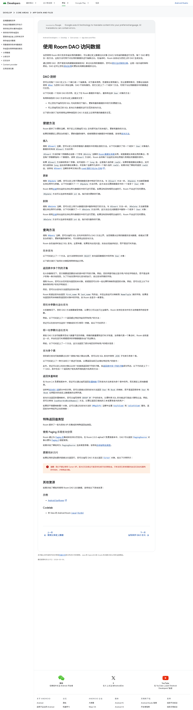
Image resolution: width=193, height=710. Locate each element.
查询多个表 (54, 390)
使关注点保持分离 (120, 63)
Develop (7, 13)
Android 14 (119, 707)
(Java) (74, 513)
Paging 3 (55, 440)
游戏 (64, 703)
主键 (55, 189)
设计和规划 (47, 3)
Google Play (80, 3)
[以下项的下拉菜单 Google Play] (89, 3)
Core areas (22, 13)
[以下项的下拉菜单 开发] (69, 3)
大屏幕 (91, 703)
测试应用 (68, 66)
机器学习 (66, 707)
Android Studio (181, 3)
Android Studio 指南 (149, 703)
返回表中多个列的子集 (113, 366)
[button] (16, 33)
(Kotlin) (80, 513)
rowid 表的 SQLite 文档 (91, 168)
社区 (97, 3)
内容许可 (62, 555)
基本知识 (29, 3)
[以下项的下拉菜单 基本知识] (36, 3)
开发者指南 (145, 707)
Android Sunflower (56, 500)
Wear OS (92, 707)
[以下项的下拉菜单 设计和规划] (55, 3)
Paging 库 (59, 437)
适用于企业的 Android (45, 707)
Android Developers (50, 38)
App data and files (43, 13)
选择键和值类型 (104, 445)
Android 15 (119, 703)
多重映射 (93, 382)
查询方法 (125, 134)
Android (40, 703)
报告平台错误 (172, 703)
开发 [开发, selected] (64, 3)
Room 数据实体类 (107, 154)
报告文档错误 (172, 707)
